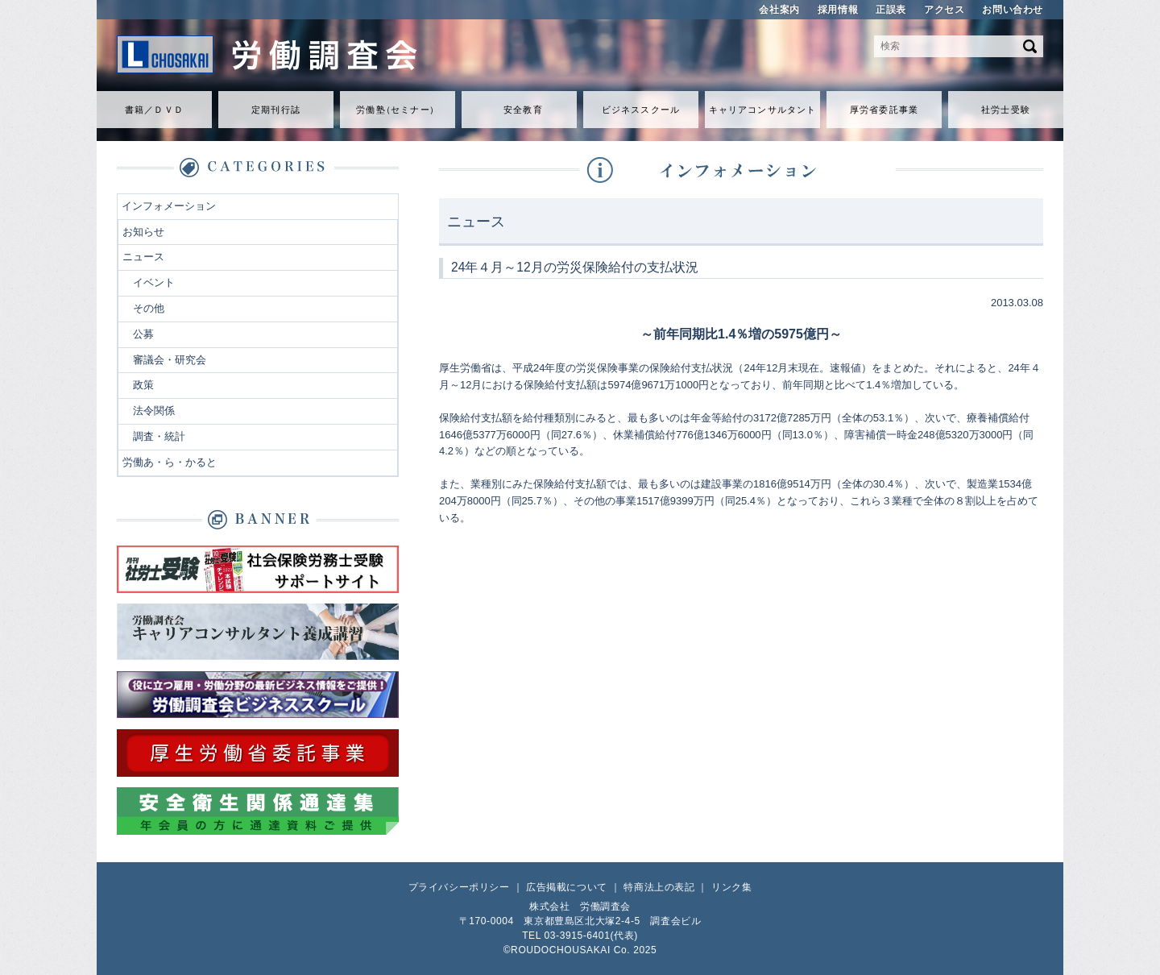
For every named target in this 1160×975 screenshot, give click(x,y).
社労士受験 (1005, 109)
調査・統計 (159, 436)
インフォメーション (169, 206)
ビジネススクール (641, 109)
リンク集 (731, 887)
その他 (148, 308)
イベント (154, 282)
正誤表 (891, 9)
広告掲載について (566, 887)
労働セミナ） (397, 109)
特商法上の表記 (659, 887)
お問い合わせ (1012, 9)
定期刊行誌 (275, 109)
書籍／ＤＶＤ (154, 109)
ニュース (143, 257)
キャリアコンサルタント (762, 109)
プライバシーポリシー (459, 887)
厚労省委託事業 (884, 109)
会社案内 (779, 9)
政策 (143, 385)
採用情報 (838, 9)
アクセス (944, 9)
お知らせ (143, 232)
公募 (143, 334)
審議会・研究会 (169, 360)
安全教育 (522, 109)
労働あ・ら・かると (169, 462)
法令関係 (154, 411)
